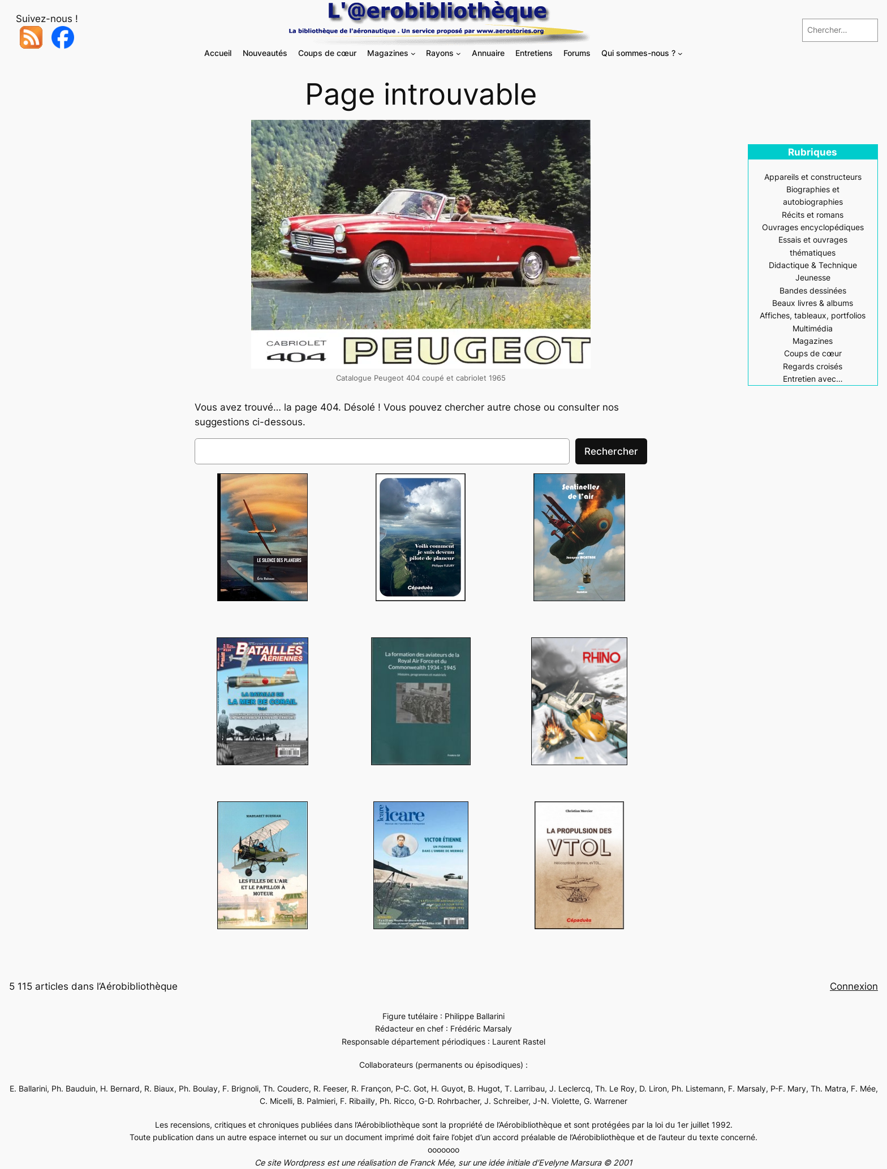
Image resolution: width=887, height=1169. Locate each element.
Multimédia (813, 328)
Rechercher (611, 451)
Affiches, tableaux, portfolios (813, 315)
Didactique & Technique (813, 265)
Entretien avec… (813, 378)
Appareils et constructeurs (813, 177)
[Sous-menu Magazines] (413, 53)
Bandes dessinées (813, 290)
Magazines (813, 341)
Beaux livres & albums (812, 303)
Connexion (854, 986)
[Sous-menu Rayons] (458, 53)
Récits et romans (812, 214)
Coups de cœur (813, 353)
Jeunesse (812, 277)
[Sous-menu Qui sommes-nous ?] (680, 53)
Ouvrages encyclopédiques (813, 227)
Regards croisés (812, 366)
